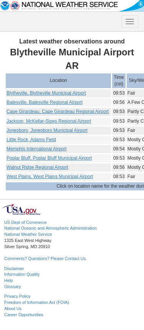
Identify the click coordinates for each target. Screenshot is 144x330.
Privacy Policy (17, 296)
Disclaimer (14, 268)
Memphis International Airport (36, 149)
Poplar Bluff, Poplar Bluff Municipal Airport (49, 158)
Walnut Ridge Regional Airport (37, 167)
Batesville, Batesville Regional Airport (45, 102)
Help (8, 280)
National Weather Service (28, 234)
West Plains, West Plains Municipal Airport (50, 176)
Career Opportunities (23, 314)
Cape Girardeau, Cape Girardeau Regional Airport (58, 111)
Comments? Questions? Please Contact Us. (45, 258)
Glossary (12, 286)
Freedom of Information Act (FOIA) (36, 302)
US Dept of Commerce (25, 222)
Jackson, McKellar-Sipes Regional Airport (49, 121)
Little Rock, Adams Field (31, 139)
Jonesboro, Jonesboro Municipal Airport (47, 130)
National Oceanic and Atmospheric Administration (50, 228)
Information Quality (22, 274)
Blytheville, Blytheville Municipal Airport (46, 93)
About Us (13, 308)
